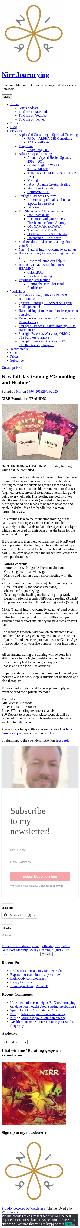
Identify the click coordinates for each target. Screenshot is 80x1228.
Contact (15, 353)
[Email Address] (40, 862)
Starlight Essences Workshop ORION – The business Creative (46, 335)
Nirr (19, 391)
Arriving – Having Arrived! (29, 986)
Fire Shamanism (38, 215)
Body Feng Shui (38, 150)
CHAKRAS (35, 272)
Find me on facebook (33, 111)
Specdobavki (19, 1010)
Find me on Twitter (32, 119)
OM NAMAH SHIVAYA (44, 226)
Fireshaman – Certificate (44, 238)
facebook (62, 740)
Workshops (18, 291)
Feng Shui (26, 146)
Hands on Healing (39, 276)
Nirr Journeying (25, 74)
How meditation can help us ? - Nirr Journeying (43, 1002)
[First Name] (40, 850)
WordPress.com (12, 1212)
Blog (13, 127)
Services (16, 131)
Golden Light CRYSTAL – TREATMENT (45, 167)
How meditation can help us (46, 261)
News (14, 123)
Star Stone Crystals (40, 188)
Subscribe (17, 360)
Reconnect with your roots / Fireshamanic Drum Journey (46, 220)
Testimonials (19, 349)
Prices (14, 356)
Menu (6, 96)
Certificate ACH (38, 192)
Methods (33, 180)
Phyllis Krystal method (34, 280)
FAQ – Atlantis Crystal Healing (48, 184)
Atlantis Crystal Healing (35, 154)
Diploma (33, 207)
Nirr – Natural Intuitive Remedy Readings (47, 249)
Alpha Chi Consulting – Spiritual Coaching (48, 134)
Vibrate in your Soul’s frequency (43, 1014)
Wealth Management (24, 1022)
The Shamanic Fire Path (43, 230)
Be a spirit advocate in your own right (36, 971)
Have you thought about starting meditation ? (45, 1006)
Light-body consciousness (28, 978)
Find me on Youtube (33, 115)
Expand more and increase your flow (35, 974)
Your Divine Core (45, 1010)
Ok (68, 1224)
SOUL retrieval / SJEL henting (48, 234)
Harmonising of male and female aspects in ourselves (49, 201)
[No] (74, 1225)
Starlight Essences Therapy (37, 196)
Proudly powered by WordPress (23, 1208)
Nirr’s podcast (28, 108)
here (53, 733)
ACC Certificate (38, 142)
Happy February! (22, 982)
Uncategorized (12, 367)
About (14, 104)
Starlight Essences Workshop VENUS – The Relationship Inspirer (46, 343)
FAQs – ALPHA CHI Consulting (49, 138)
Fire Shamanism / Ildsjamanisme (41, 211)
